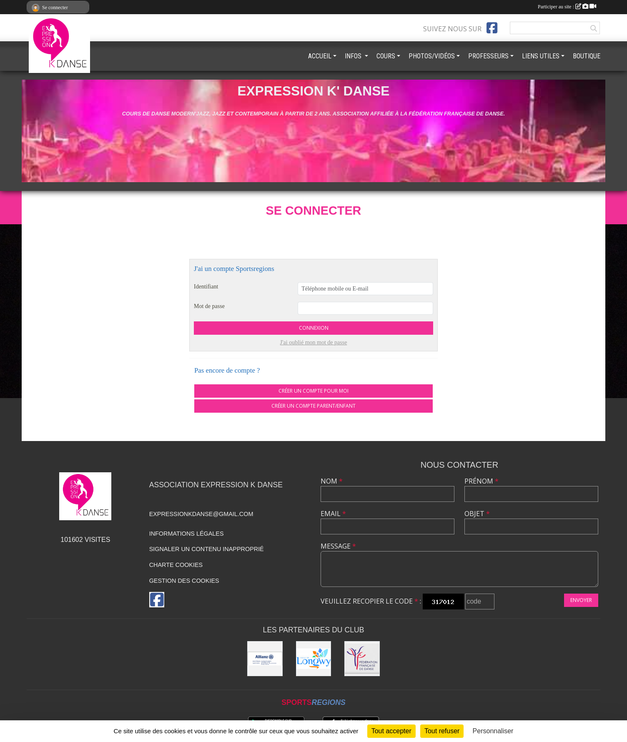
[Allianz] (265, 659)
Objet (477, 513)
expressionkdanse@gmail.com (201, 514)
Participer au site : (567, 7)
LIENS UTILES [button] (540, 56)
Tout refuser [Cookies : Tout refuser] (441, 730)
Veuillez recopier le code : (371, 601)
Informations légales (186, 533)
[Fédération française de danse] (362, 659)
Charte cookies (176, 565)
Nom (332, 481)
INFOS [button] (354, 56)
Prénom (481, 481)
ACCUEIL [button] (319, 56)
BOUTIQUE (586, 56)
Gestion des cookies (184, 580)
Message (338, 546)
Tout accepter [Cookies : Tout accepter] (391, 730)
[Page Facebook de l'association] (492, 28)
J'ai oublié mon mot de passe (313, 342)
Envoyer (581, 600)
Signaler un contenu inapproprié (206, 549)
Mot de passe (209, 306)
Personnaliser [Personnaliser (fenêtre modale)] (493, 730)
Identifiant (206, 286)
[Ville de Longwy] (313, 659)
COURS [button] (385, 56)
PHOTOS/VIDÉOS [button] (432, 56)
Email (333, 513)
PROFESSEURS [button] (488, 56)
